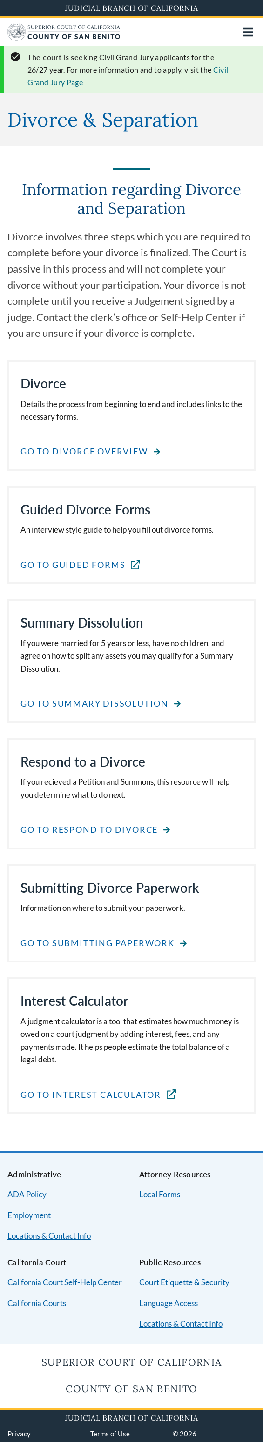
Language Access (168, 1303)
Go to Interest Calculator (90, 1095)
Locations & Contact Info (49, 1236)
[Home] (63, 37)
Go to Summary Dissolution (94, 703)
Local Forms (159, 1194)
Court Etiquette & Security (184, 1282)
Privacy (19, 1433)
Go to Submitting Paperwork (97, 943)
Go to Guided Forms (72, 565)
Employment (29, 1215)
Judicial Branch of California (131, 8)
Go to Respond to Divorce (89, 829)
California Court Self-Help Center (64, 1282)
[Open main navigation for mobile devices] (248, 32)
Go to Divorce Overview (84, 451)
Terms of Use (110, 1433)
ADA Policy (27, 1194)
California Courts (36, 1303)
